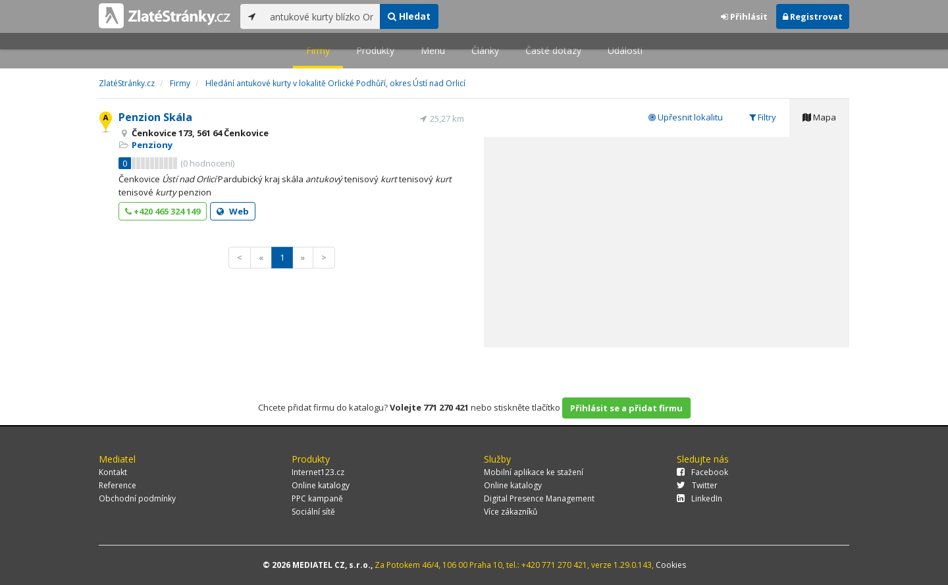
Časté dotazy (553, 50)
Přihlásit (744, 16)
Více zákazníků (510, 511)
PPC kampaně (317, 498)
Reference (117, 485)
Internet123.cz (318, 472)
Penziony (152, 145)
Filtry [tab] (762, 117)
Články (485, 50)
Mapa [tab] (819, 117)
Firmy (318, 50)
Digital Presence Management (539, 498)
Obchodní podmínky (137, 498)
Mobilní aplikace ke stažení (533, 472)
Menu (433, 50)
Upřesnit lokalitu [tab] (685, 117)
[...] (322, 16)
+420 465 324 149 (162, 211)
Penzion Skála (155, 117)
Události (625, 50)
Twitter (697, 485)
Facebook (702, 472)
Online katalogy (321, 485)
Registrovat (813, 16)
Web (233, 211)
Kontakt (113, 472)
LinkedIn (699, 498)
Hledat (409, 16)
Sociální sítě (313, 511)
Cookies (671, 565)
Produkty (375, 50)
